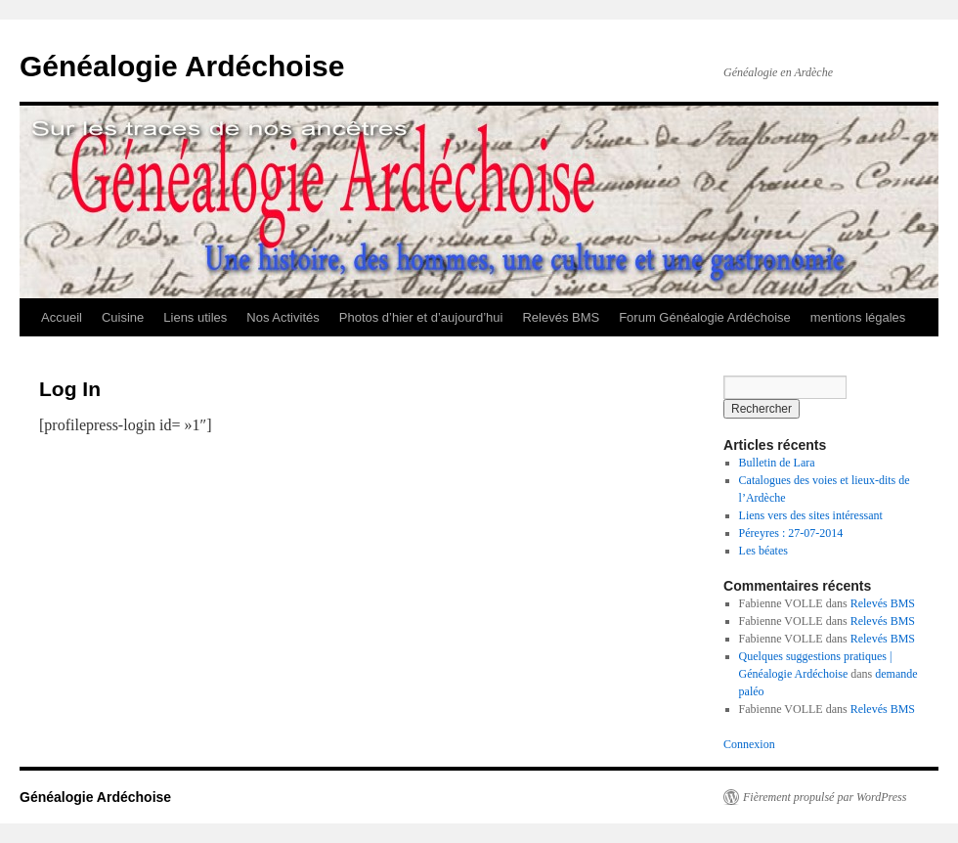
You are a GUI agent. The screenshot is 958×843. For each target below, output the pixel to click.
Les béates (763, 550)
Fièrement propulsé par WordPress (824, 797)
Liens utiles (195, 317)
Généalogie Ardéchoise (182, 66)
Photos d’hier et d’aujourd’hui (421, 317)
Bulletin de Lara (777, 462)
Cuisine (123, 317)
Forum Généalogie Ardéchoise (705, 317)
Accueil (61, 317)
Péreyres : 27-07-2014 (791, 533)
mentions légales (858, 317)
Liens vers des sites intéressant (811, 515)
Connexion (749, 744)
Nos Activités (282, 317)
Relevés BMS (560, 317)
